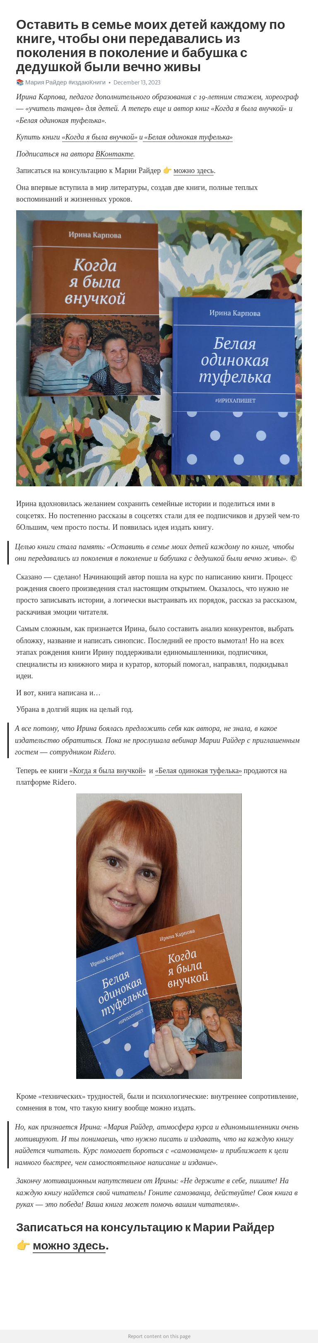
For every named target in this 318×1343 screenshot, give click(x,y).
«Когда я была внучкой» (108, 770)
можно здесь (193, 170)
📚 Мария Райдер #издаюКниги (61, 82)
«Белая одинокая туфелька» (198, 770)
